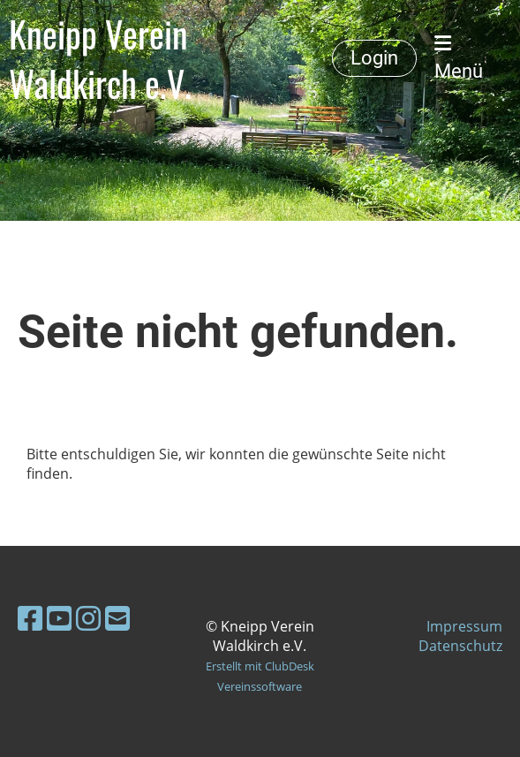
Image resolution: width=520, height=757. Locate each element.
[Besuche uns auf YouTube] (59, 618)
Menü (458, 58)
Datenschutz (460, 645)
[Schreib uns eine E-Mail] (117, 618)
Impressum (464, 626)
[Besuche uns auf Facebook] (30, 618)
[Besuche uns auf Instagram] (88, 618)
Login (374, 58)
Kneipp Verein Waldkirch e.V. (100, 58)
